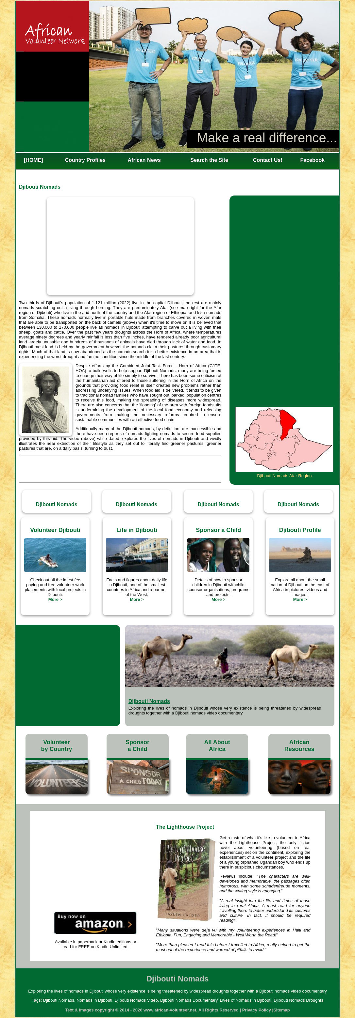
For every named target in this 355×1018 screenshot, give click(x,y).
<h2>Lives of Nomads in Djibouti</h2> (177, 76)
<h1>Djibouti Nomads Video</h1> (120, 246)
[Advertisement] (120, 467)
